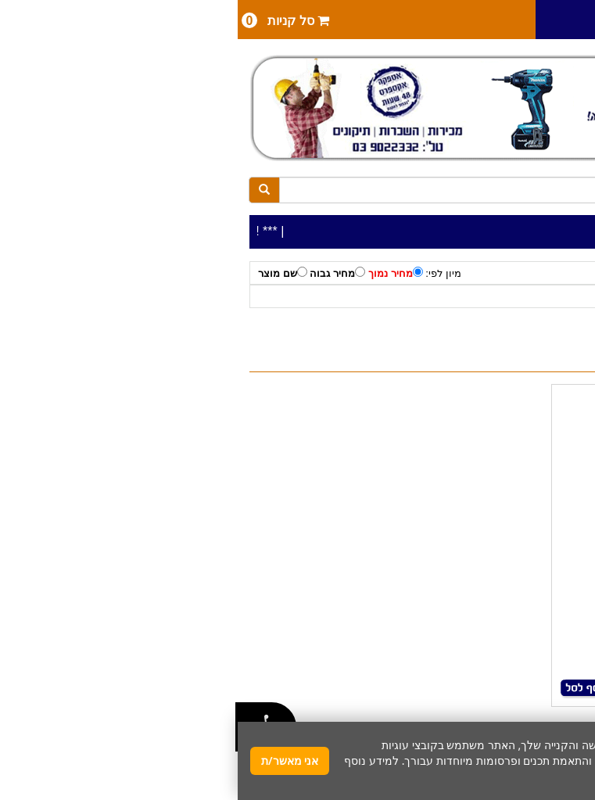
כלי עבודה (552, 297)
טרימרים (411, 297)
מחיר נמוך (158, 273)
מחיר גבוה (99, 273)
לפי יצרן (503, 297)
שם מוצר (45, 273)
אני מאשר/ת (52, 760)
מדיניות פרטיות (504, 776)
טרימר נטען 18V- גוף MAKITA (455, 421)
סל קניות (47, 20)
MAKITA (458, 297)
